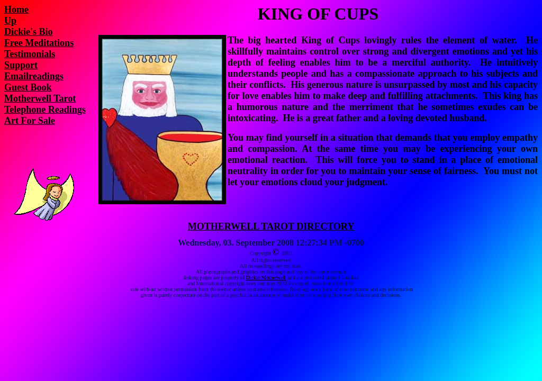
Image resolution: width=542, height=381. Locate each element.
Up (10, 20)
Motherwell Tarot (40, 98)
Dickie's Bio (28, 31)
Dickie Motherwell (266, 277)
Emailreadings (34, 76)
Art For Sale (29, 120)
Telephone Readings (45, 109)
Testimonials (29, 54)
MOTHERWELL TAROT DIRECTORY (271, 226)
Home (16, 9)
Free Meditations (39, 43)
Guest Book (28, 87)
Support (21, 65)
